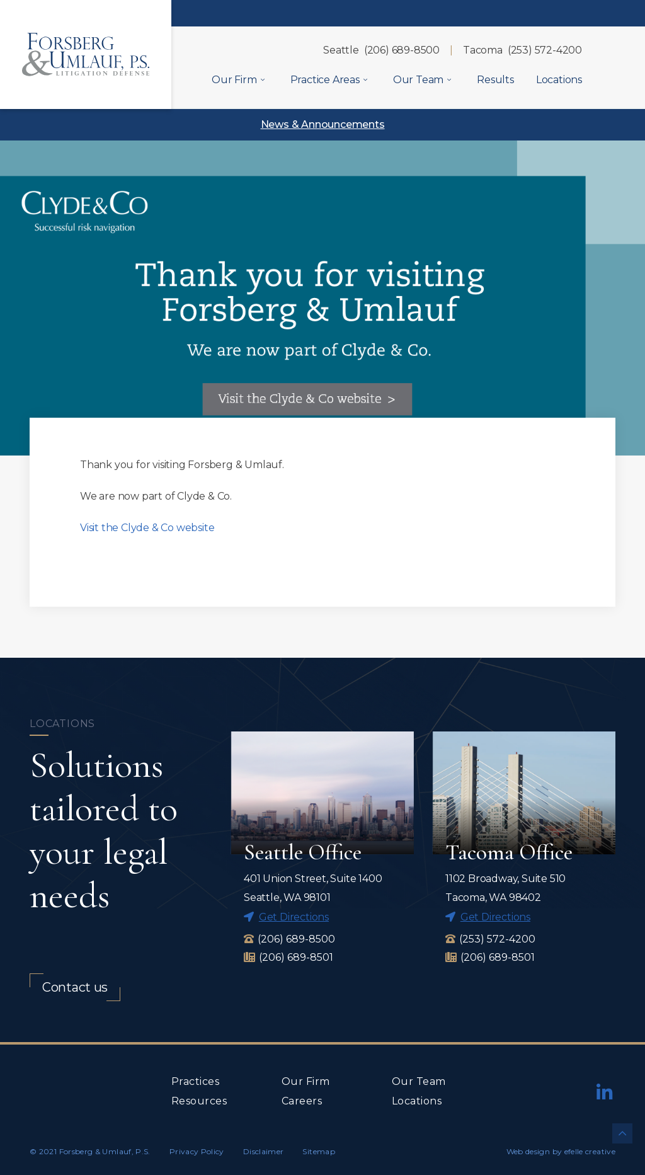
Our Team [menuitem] (418, 80)
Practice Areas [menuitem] (325, 80)
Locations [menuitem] (559, 80)
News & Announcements (323, 124)
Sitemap (318, 1151)
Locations (417, 1101)
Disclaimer (263, 1151)
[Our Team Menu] (449, 80)
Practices (195, 1081)
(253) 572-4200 (545, 50)
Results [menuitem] (495, 80)
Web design (528, 1151)
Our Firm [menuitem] (234, 80)
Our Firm (306, 1081)
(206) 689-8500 (402, 50)
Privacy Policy (196, 1151)
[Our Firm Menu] (262, 80)
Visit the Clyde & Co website (147, 528)
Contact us (75, 987)
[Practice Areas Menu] (365, 80)
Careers (302, 1101)
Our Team (419, 1081)
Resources (199, 1101)
